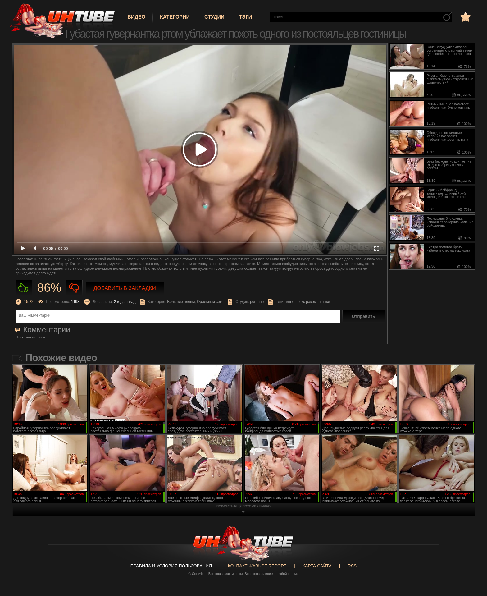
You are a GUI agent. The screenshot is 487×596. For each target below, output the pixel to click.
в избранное (465, 16)
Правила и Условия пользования (171, 565)
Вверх (473, 560)
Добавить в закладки (124, 288)
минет (290, 302)
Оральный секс (210, 302)
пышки (324, 302)
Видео (137, 17)
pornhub (257, 302)
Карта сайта (317, 565)
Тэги (245, 17)
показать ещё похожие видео (243, 506)
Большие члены (181, 302)
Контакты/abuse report (257, 565)
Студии (214, 17)
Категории (175, 17)
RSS (352, 565)
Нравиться (24, 288)
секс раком (307, 302)
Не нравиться (74, 288)
